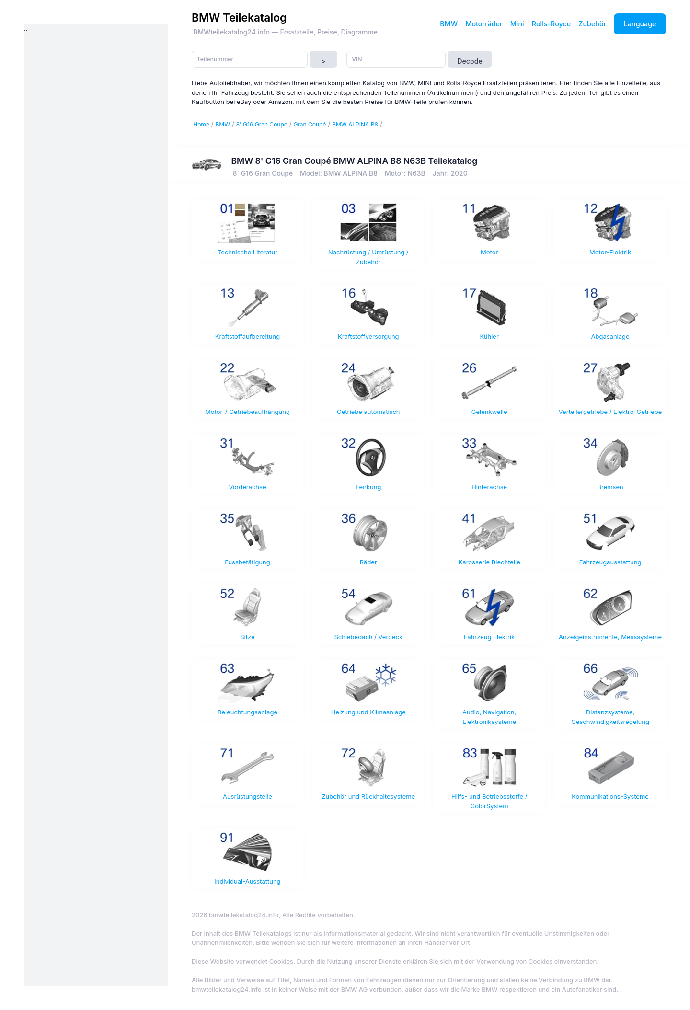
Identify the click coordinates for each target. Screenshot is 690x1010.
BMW (449, 24)
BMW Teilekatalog (239, 17)
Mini (517, 24)
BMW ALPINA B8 (355, 124)
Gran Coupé (309, 124)
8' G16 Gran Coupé (262, 124)
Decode (470, 61)
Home (201, 124)
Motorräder (483, 24)
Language (640, 24)
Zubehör (592, 24)
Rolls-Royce (551, 24)
